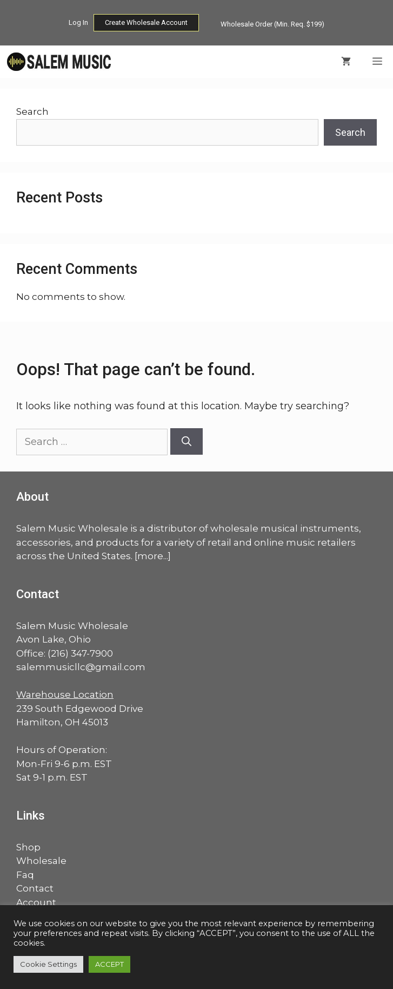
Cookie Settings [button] (48, 964)
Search (32, 111)
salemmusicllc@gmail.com (80, 666)
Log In (78, 22)
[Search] (186, 441)
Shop (28, 847)
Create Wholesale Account (146, 22)
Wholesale (41, 860)
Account (36, 902)
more (150, 556)
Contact (35, 888)
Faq (25, 874)
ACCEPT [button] (109, 964)
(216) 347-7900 (80, 653)
